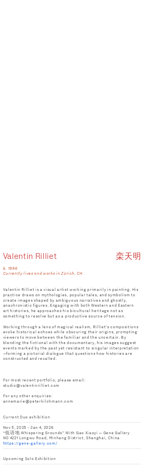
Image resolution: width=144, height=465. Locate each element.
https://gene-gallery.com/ (30, 443)
